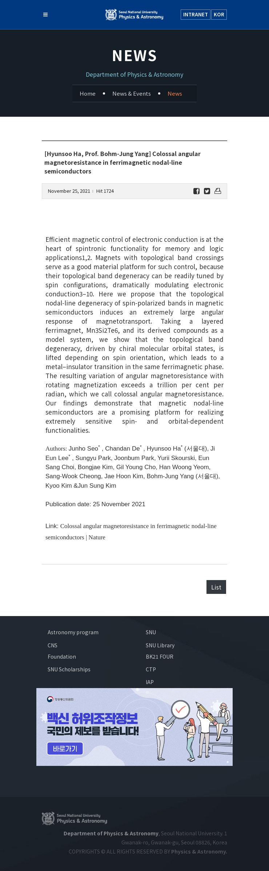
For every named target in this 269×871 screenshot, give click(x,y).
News (175, 93)
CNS (52, 645)
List (216, 587)
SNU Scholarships (69, 669)
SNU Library (160, 645)
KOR (219, 14)
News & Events (131, 93)
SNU (151, 632)
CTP (151, 669)
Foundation (62, 656)
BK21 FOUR (159, 656)
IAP (150, 682)
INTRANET (195, 14)
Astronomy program (73, 632)
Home (88, 93)
